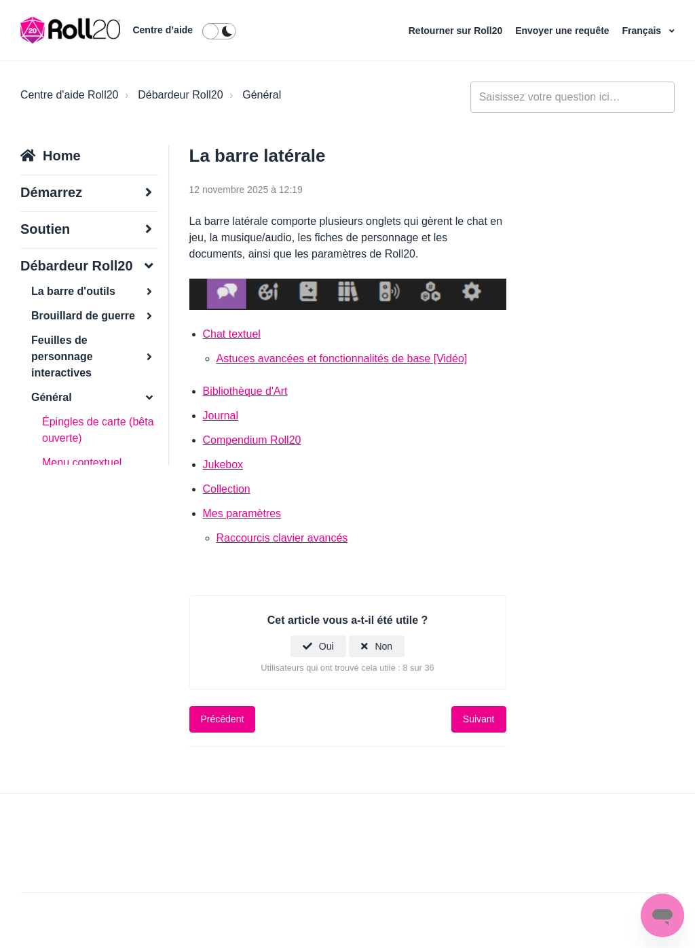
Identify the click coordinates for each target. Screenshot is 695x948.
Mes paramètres (242, 513)
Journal (220, 415)
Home (62, 155)
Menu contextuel (81, 462)
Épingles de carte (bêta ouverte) (98, 430)
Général (261, 95)
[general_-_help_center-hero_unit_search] (572, 97)
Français (643, 30)
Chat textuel (232, 334)
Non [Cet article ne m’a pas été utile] (383, 646)
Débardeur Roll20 (180, 95)
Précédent (222, 719)
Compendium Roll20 (252, 440)
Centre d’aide (162, 29)
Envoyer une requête (563, 30)
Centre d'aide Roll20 (69, 95)
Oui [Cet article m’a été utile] (326, 646)
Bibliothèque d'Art (245, 391)
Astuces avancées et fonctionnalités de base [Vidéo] (342, 358)
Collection (226, 489)
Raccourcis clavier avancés (282, 538)
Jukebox (223, 464)
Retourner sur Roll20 (457, 30)
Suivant (479, 719)
